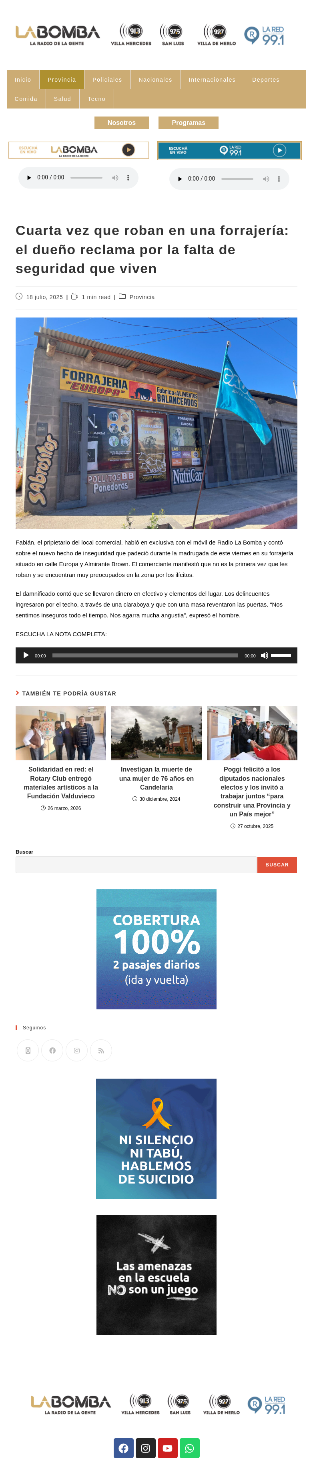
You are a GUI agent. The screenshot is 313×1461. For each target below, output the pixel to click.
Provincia (62, 79)
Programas (191, 122)
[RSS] (101, 1049)
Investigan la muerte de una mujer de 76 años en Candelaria (156, 777)
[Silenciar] (265, 654)
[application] (156, 654)
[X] (28, 1049)
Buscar (24, 850)
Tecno (97, 99)
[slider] (145, 654)
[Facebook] (52, 1049)
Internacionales (212, 79)
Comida (26, 99)
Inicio (23, 79)
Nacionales (156, 79)
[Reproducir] (26, 654)
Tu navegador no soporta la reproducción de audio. (78, 176)
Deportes (266, 79)
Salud (62, 99)
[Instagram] (77, 1049)
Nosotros (119, 122)
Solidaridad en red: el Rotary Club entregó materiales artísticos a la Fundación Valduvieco (61, 781)
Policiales (107, 79)
